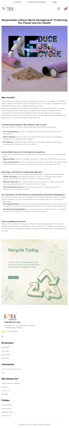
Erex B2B (5, 394)
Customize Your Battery (35, 2)
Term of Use (6, 416)
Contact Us (6, 391)
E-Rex (30, 425)
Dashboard (6, 348)
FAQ (3, 373)
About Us (5, 387)
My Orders (5, 351)
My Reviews (6, 355)
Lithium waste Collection (11, 383)
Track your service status (11, 369)
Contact (16, 2)
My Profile (5, 358)
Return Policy (6, 408)
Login (53, 2)
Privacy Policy (7, 405)
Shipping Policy (7, 412)
